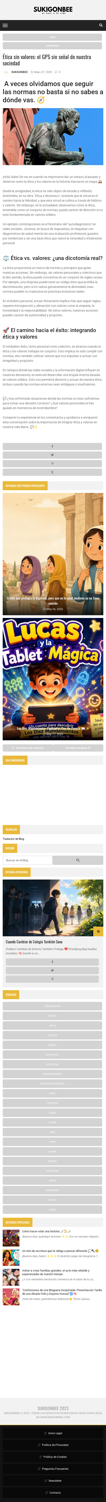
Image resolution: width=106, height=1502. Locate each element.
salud (52, 1180)
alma (52, 37)
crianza (52, 1035)
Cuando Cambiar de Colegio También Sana (34, 941)
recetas (52, 1161)
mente (52, 1122)
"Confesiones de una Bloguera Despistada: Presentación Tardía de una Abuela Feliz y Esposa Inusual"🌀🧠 (62, 1291)
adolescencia (52, 1006)
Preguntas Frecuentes (53, 1468)
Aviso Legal (53, 1433)
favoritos (52, 1103)
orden (52, 1141)
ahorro (53, 1015)
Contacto (53, 1492)
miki (52, 1132)
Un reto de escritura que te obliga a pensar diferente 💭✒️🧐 (60, 1251)
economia (53, 1064)
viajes (52, 1209)
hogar (52, 1112)
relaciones (52, 1170)
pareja (52, 1151)
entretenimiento (52, 1074)
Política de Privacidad (53, 1445)
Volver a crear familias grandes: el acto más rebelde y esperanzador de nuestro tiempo (55, 1272)
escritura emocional (52, 1083)
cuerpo (52, 1044)
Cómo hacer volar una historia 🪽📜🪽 (46, 1231)
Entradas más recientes (28, 748)
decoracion (52, 1054)
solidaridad (52, 45)
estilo (52, 1093)
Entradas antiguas (78, 748)
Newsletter (53, 1480)
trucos (52, 1199)
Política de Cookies (53, 1457)
